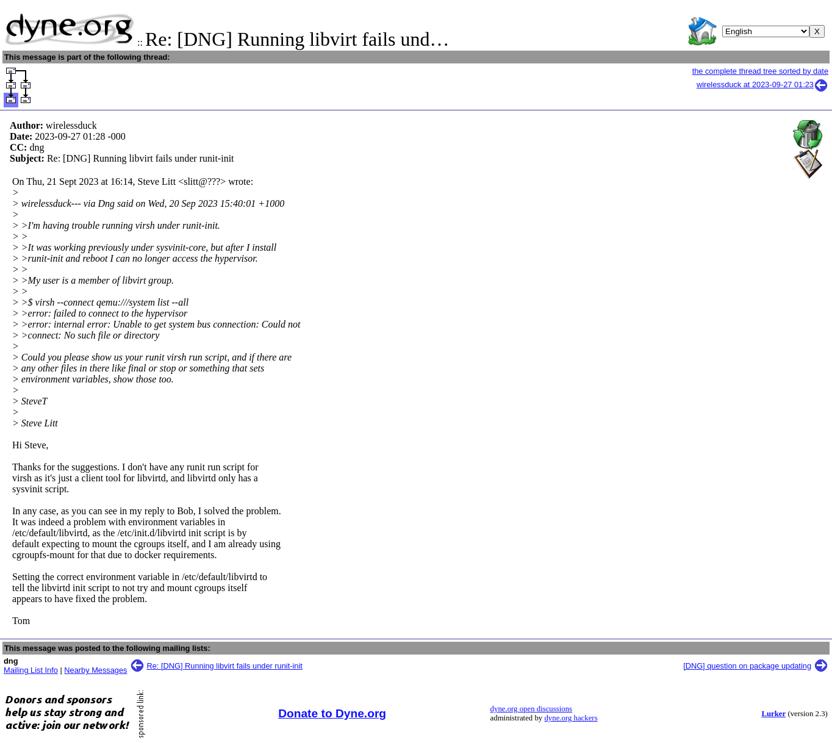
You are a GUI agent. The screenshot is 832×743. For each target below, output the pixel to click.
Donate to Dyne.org (332, 713)
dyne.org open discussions (531, 709)
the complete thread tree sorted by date (760, 71)
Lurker (773, 713)
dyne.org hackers (570, 718)
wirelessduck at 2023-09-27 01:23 (762, 84)
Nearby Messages (95, 670)
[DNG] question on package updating (747, 665)
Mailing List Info (31, 670)
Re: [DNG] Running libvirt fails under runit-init (225, 665)
